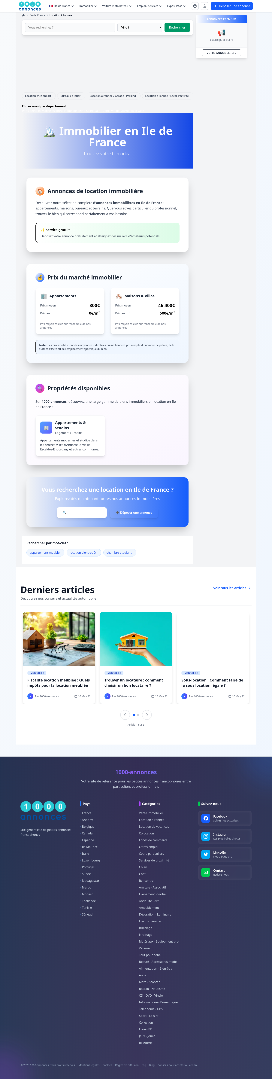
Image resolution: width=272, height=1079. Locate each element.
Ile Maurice (89, 847)
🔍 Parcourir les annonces (82, 513)
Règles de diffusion (127, 1065)
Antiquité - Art (149, 901)
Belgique (87, 826)
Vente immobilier (151, 813)
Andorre (87, 820)
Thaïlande (88, 901)
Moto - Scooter (149, 982)
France (85, 813)
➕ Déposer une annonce (134, 513)
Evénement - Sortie (152, 894)
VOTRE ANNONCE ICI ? (221, 53)
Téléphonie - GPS (151, 1009)
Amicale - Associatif (152, 887)
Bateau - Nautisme (152, 989)
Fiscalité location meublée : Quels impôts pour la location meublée (58, 683)
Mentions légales (89, 1065)
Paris (25, 111)
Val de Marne (120, 111)
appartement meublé (45, 552)
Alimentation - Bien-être (156, 968)
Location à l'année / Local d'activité (167, 96)
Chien (143, 867)
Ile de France (61, 6)
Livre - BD (146, 1029)
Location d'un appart (39, 96)
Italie (84, 854)
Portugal (87, 867)
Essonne (57, 111)
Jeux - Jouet (147, 1036)
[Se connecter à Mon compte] (195, 6)
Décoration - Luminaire (155, 914)
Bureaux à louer (71, 96)
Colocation (146, 833)
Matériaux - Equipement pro (159, 941)
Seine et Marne (40, 111)
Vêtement (146, 948)
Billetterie (146, 1043)
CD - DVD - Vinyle (151, 995)
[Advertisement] (107, 66)
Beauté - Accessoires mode (158, 962)
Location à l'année (151, 820)
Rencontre (146, 881)
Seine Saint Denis (98, 111)
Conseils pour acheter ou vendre (178, 1065)
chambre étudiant (119, 552)
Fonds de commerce (153, 840)
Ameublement (149, 908)
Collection (146, 1022)
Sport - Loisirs (148, 1016)
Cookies (107, 1065)
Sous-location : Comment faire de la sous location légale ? (212, 683)
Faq (144, 1065)
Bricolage (145, 928)
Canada (86, 833)
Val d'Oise (137, 111)
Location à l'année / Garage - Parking (113, 96)
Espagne (87, 840)
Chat (142, 874)
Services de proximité (154, 860)
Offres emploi (148, 847)
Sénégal (86, 914)
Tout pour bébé (150, 955)
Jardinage (145, 935)
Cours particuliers (151, 854)
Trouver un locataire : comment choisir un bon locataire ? (133, 683)
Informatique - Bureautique (158, 1002)
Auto (142, 975)
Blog (152, 1065)
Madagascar (89, 881)
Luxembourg (90, 860)
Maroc (85, 887)
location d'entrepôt (83, 552)
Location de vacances (154, 826)
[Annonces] (24, 15)
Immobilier (37, 673)
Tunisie (86, 908)
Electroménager (150, 921)
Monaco (86, 894)
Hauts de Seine (74, 111)
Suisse (85, 874)
